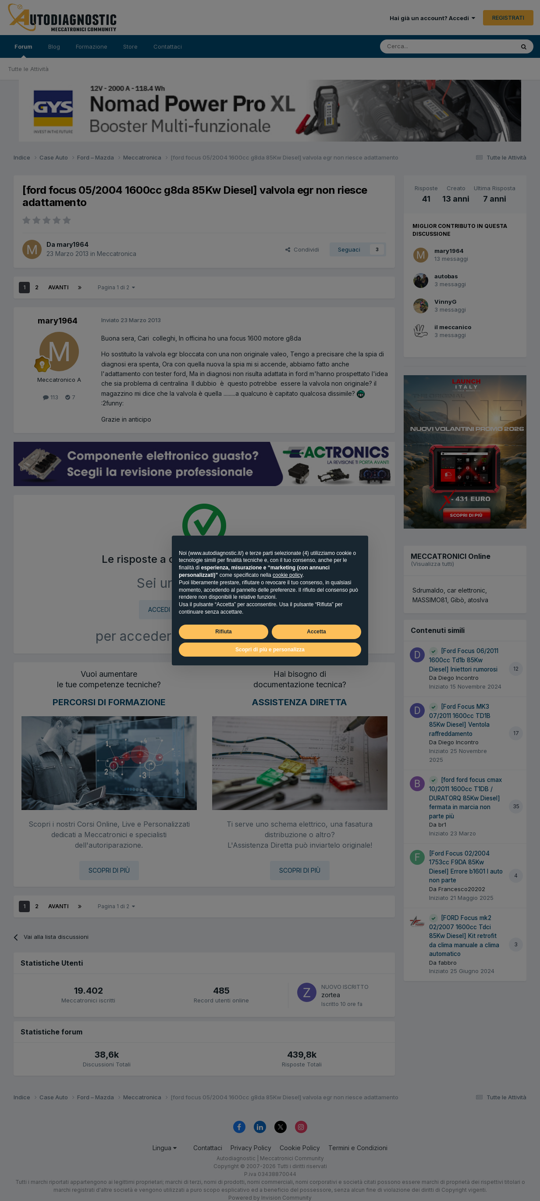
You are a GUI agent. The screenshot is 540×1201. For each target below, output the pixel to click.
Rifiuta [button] (223, 632)
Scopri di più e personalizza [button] (270, 650)
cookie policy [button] (287, 575)
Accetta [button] (316, 632)
